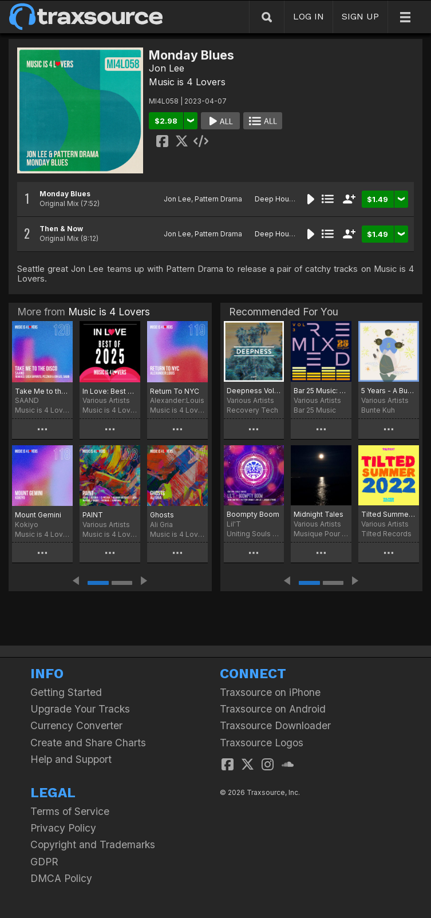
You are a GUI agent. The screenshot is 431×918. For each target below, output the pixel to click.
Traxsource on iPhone (270, 692)
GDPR (44, 862)
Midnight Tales (318, 514)
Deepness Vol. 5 (254, 390)
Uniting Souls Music (254, 533)
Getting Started (66, 692)
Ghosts (162, 515)
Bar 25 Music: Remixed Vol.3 (321, 390)
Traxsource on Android (273, 709)
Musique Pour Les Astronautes (321, 533)
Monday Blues (64, 193)
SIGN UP (360, 16)
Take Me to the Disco (42, 391)
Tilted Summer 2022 (388, 514)
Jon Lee (166, 68)
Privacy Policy (63, 828)
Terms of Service (69, 811)
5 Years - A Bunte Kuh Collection (388, 390)
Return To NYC (174, 391)
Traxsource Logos (261, 743)
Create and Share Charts (88, 743)
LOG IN (308, 16)
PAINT (92, 515)
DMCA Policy (61, 878)
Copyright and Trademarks (92, 844)
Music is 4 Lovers (187, 82)
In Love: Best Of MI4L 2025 (109, 391)
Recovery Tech (252, 410)
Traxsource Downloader (275, 725)
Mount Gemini (38, 515)
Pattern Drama (218, 199)
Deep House (276, 199)
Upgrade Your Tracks (80, 709)
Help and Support (71, 759)
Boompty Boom (253, 514)
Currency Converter (76, 725)
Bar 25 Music (315, 410)
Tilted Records (386, 533)
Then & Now (61, 228)
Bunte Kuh (378, 410)
